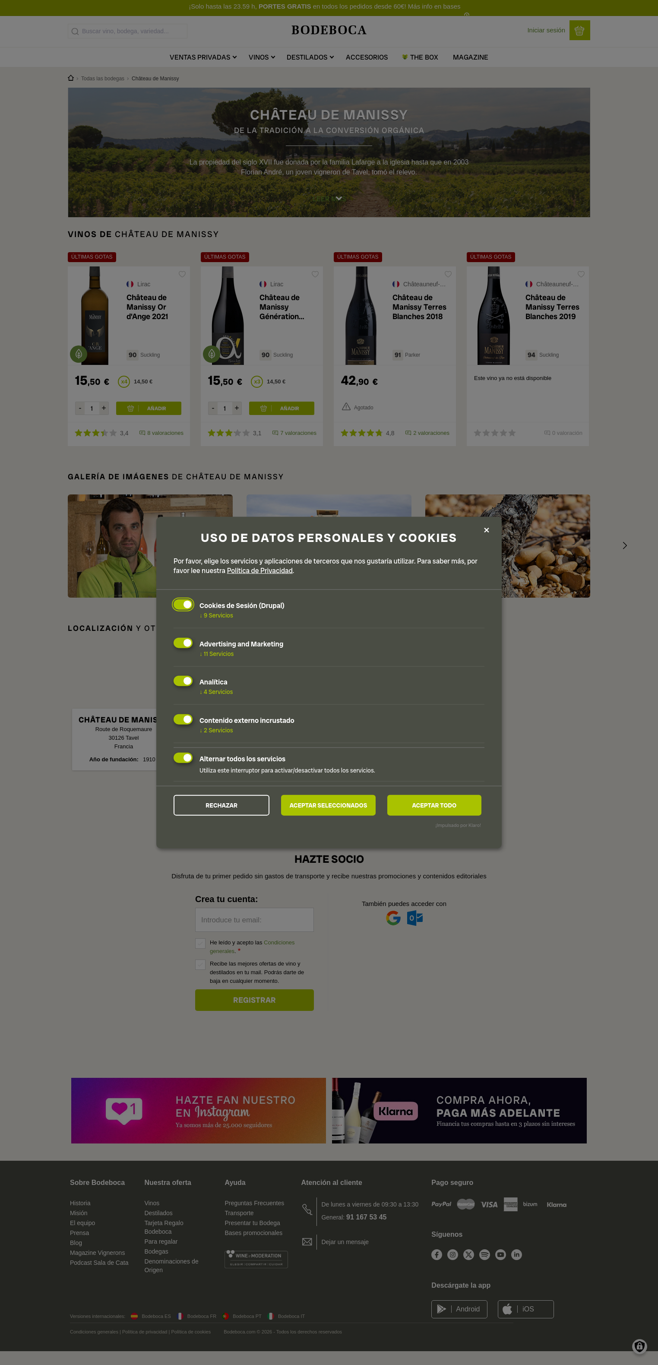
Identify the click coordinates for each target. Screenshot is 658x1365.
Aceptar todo (434, 805)
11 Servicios (216, 653)
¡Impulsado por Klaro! (458, 826)
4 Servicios (216, 691)
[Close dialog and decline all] (486, 530)
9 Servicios (216, 615)
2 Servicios (216, 729)
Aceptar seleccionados (328, 805)
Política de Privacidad (260, 570)
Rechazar (221, 805)
